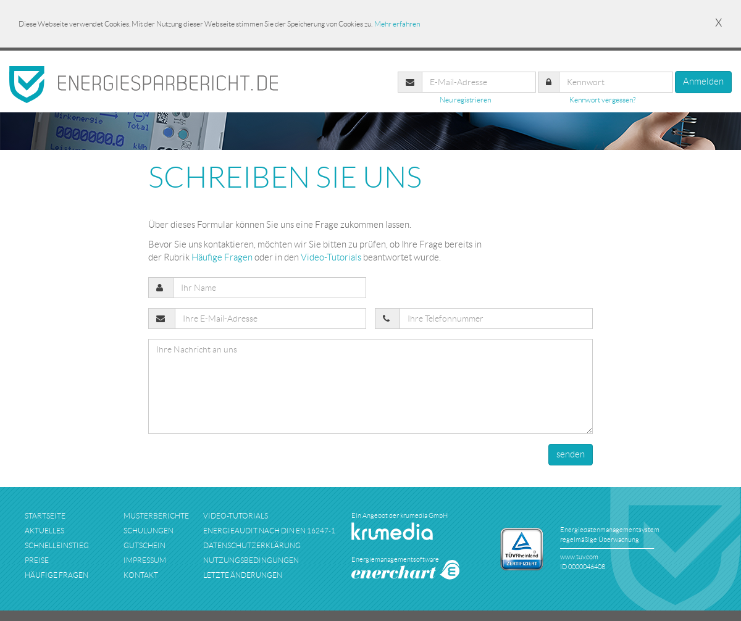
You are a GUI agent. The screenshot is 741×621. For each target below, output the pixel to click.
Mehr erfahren (397, 24)
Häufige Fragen (222, 257)
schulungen (149, 531)
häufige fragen (56, 575)
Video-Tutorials (331, 257)
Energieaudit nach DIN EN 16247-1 (269, 531)
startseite (45, 516)
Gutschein (144, 545)
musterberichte (156, 516)
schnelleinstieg (57, 545)
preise (37, 560)
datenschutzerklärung (252, 545)
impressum (145, 560)
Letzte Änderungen (242, 575)
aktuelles (44, 531)
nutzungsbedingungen (251, 560)
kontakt (141, 575)
